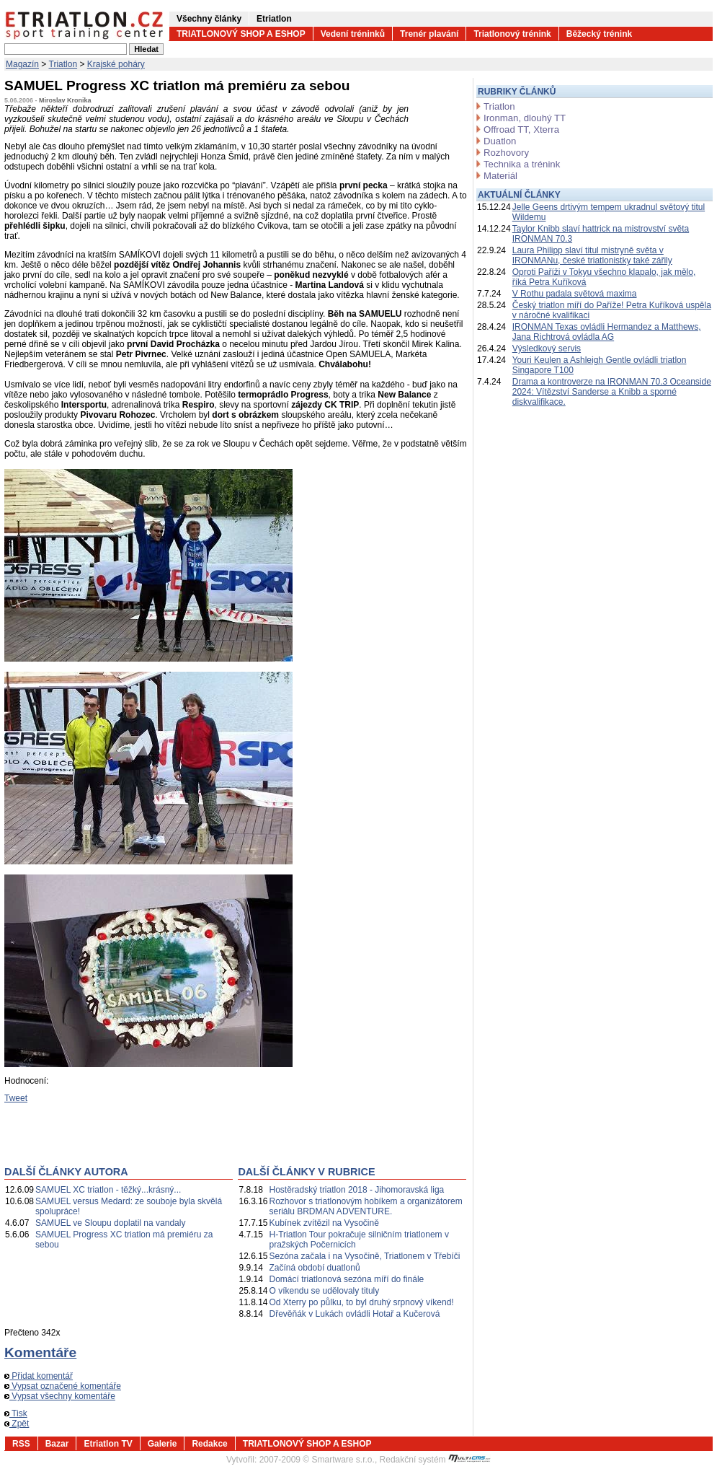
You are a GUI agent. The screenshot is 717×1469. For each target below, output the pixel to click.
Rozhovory (506, 152)
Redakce (209, 1444)
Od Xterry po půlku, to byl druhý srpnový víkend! (362, 1302)
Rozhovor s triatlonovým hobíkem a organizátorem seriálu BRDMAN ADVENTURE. (366, 1206)
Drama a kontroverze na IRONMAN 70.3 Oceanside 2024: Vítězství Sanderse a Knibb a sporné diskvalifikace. (611, 392)
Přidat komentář (38, 1376)
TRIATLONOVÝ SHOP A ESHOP (241, 34)
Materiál (500, 175)
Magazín (22, 64)
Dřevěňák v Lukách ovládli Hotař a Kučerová (355, 1314)
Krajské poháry (116, 64)
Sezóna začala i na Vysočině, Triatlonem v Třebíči (365, 1256)
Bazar (57, 1444)
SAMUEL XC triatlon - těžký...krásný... (108, 1190)
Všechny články (209, 19)
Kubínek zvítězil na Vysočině (324, 1223)
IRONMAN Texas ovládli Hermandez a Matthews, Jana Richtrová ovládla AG (606, 332)
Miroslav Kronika (65, 100)
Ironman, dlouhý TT (525, 118)
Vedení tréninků (353, 34)
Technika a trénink (522, 164)
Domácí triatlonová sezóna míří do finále (347, 1279)
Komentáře (40, 1352)
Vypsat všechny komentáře (59, 1396)
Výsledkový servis (546, 348)
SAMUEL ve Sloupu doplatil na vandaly (110, 1223)
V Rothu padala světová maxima (574, 294)
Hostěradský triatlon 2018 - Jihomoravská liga (357, 1190)
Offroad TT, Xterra (521, 129)
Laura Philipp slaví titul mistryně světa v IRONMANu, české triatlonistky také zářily (592, 255)
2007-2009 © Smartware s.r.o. (317, 1460)
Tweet (15, 1098)
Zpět (16, 1423)
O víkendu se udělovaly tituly (325, 1291)
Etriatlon (274, 19)
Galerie (162, 1444)
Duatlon (500, 141)
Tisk (15, 1413)
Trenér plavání (429, 34)
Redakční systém (435, 1460)
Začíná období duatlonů (315, 1268)
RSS (21, 1444)
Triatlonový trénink (512, 34)
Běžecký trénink (599, 34)
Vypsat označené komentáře (62, 1386)
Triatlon (63, 64)
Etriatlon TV (108, 1444)
